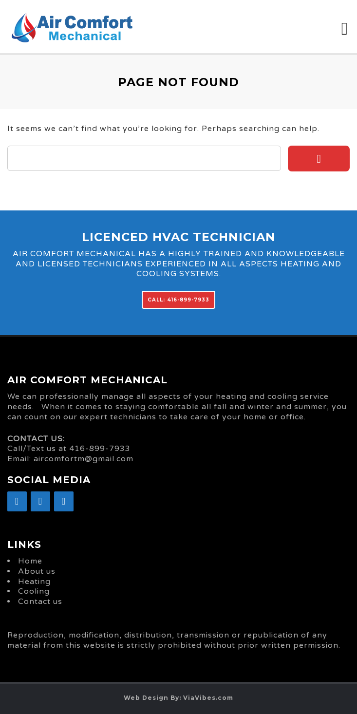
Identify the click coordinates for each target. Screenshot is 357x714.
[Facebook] (17, 501)
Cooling (34, 591)
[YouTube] (64, 501)
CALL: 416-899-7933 (178, 300)
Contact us (40, 601)
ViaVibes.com (208, 697)
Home (30, 561)
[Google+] (40, 501)
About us (37, 571)
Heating (34, 581)
